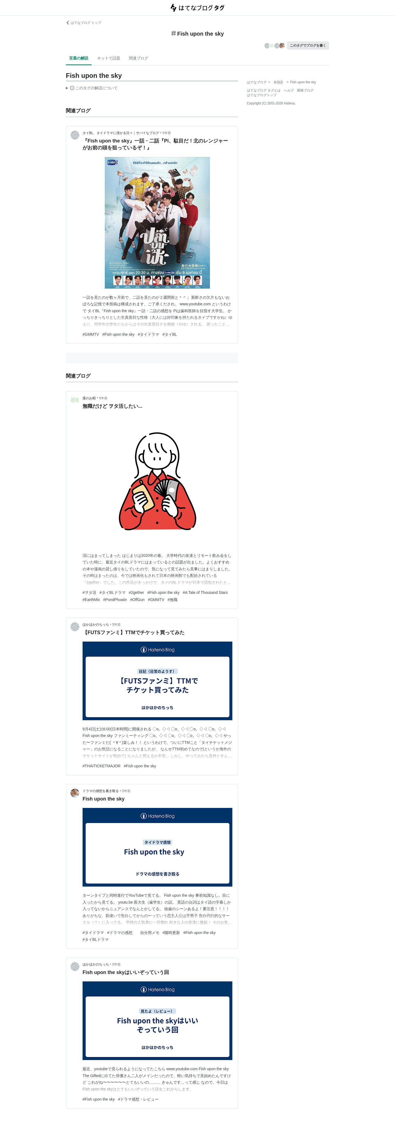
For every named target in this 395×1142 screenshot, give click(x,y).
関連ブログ (138, 58)
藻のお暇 (89, 398)
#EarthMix (91, 599)
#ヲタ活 (89, 592)
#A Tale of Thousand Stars (205, 592)
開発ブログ (305, 90)
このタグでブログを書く (308, 45)
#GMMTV (91, 334)
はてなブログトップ (261, 95)
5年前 (166, 133)
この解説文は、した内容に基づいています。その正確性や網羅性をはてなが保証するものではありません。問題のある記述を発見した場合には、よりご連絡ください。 (92, 89)
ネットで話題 (108, 58)
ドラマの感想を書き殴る (101, 791)
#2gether (136, 592)
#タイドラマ (148, 334)
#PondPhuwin (115, 599)
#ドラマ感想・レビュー (138, 1099)
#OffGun (137, 599)
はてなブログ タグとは (264, 90)
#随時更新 (171, 932)
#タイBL (169, 334)
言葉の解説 (78, 58)
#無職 (172, 599)
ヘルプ (289, 90)
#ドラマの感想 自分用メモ (133, 932)
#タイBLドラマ (113, 592)
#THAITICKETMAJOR (101, 766)
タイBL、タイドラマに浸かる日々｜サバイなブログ (121, 133)
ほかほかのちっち (96, 624)
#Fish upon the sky (118, 334)
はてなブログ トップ (83, 23)
